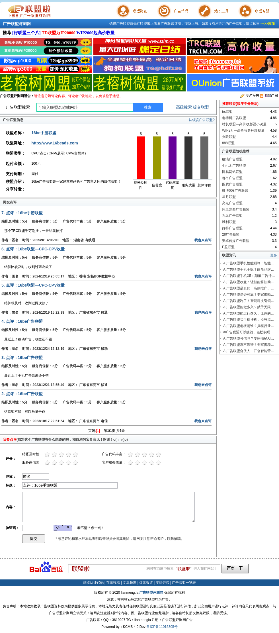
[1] (98, 431)
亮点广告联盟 (232, 203)
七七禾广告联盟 (234, 166)
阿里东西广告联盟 (235, 209)
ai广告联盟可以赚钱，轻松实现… (248, 332)
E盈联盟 (228, 247)
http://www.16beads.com (54, 143)
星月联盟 (229, 197)
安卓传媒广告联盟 (235, 241)
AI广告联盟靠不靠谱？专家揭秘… (248, 345)
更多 (273, 255)
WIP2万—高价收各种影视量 (243, 130)
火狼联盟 (229, 137)
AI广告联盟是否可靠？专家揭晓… (248, 295)
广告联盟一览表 (184, 583)
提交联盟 (201, 107)
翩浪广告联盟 (232, 159)
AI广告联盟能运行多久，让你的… (248, 313)
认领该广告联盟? (202, 120)
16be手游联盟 (43, 132)
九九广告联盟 (232, 216)
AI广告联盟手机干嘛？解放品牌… (248, 269)
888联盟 (228, 143)
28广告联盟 (230, 234)
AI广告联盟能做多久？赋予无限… (248, 307)
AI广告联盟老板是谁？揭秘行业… (248, 326)
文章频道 (129, 583)
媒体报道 (146, 583)
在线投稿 (113, 583)
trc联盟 (227, 112)
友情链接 (162, 583)
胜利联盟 (229, 222)
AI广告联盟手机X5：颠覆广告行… (249, 276)
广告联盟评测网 (17, 23)
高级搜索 (184, 107)
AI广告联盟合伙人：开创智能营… (248, 351)
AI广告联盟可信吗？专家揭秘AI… (248, 338)
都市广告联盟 (232, 178)
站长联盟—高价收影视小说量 (244, 124)
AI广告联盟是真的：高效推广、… (248, 288)
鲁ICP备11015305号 (161, 627)
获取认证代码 (93, 583)
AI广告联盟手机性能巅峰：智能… (248, 263)
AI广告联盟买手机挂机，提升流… (248, 320)
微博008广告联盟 (235, 191)
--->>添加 (267, 24)
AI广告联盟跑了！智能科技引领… (248, 301)
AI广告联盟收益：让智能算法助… (248, 282)
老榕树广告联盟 (234, 118)
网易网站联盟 (232, 172)
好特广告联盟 (232, 228)
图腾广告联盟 (232, 184)
